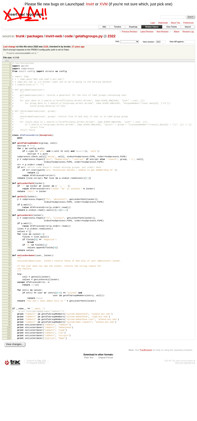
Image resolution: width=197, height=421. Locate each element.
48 (9, 213)
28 (9, 149)
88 (9, 340)
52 (9, 225)
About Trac (175, 23)
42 (9, 194)
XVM (103, 4)
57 (9, 241)
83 (9, 324)
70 (9, 283)
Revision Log (188, 32)
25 (9, 140)
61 (9, 254)
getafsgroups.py (89, 36)
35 (9, 171)
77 (9, 304)
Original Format (105, 410)
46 (9, 206)
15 (9, 108)
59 (9, 247)
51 (9, 222)
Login (152, 23)
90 (9, 346)
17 (9, 114)
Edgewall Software (37, 416)
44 (9, 200)
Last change (9, 46)
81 (9, 318)
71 (9, 286)
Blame (176, 32)
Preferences (188, 23)
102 (9, 384)
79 (9, 311)
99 (9, 374)
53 (9, 228)
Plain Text (88, 410)
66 (9, 270)
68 (9, 277)
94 (9, 358)
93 (9, 354)
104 (9, 390)
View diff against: (182, 42)
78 (9, 308)
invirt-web (54, 36)
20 (9, 123)
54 (9, 232)
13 (9, 101)
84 (9, 327)
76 (9, 302)
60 (9, 250)
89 (9, 343)
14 (9, 105)
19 (9, 120)
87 (9, 336)
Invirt (90, 4)
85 (9, 331)
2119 (45, 46)
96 (9, 364)
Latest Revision (146, 32)
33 (9, 164)
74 (9, 295)
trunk (20, 36)
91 (9, 349)
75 (9, 299)
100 (9, 377)
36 (9, 174)
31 (9, 158)
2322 (111, 36)
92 (9, 352)
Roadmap (133, 27)
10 (9, 92)
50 (9, 219)
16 (9, 111)
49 (9, 216)
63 (9, 260)
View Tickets (171, 27)
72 (9, 290)
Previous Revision (129, 32)
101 (9, 381)
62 (9, 257)
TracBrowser (145, 403)
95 (9, 361)
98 (9, 371)
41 (9, 191)
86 (9, 333)
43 (9, 197)
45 (9, 204)
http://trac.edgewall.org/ (185, 416)
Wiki (104, 27)
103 (9, 387)
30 (9, 155)
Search (188, 27)
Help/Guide (163, 23)
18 (9, 118)
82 (9, 321)
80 (9, 314)
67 (9, 273)
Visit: (117, 41)
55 (9, 235)
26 (9, 143)
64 (9, 263)
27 (9, 146)
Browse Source (151, 27)
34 (9, 168)
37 (9, 177)
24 (9, 136)
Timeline (117, 27)
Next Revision (163, 32)
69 (9, 280)
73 (9, 292)
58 (9, 244)
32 (9, 161)
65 (9, 267)
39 (9, 184)
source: (8, 36)
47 (9, 209)
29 (9, 152)
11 (9, 95)
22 (9, 130)
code (68, 36)
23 (9, 133)
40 (9, 187)
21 (9, 127)
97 (9, 368)
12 (9, 98)
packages (35, 36)
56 (9, 238)
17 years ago (78, 46)
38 (9, 181)
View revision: (149, 42)
